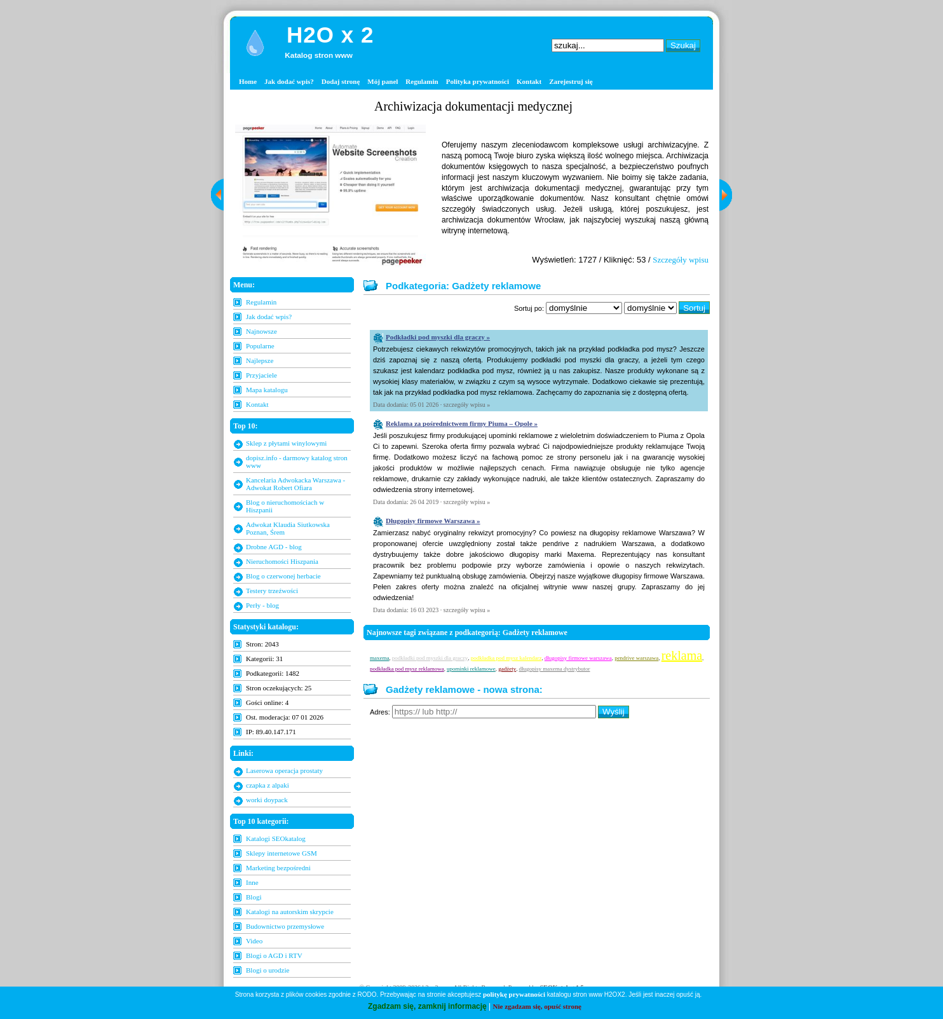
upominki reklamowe (471, 669)
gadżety (507, 669)
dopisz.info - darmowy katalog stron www (297, 461)
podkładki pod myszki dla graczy (430, 658)
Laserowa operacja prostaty (284, 770)
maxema (380, 658)
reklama (681, 655)
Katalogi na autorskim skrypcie (290, 911)
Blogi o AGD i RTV (274, 955)
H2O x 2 (330, 34)
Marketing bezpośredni (278, 868)
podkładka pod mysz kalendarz (506, 658)
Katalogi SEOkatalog (276, 838)
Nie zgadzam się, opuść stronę (537, 1006)
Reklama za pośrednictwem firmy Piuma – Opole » (462, 423)
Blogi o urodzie (267, 970)
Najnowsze (261, 331)
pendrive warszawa (636, 658)
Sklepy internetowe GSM (281, 853)
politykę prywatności (514, 994)
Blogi (253, 897)
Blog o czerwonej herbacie (283, 576)
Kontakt (529, 81)
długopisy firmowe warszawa (578, 658)
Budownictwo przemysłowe (285, 926)
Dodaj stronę (341, 81)
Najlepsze (259, 360)
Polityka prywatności (477, 81)
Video (254, 941)
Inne (252, 882)
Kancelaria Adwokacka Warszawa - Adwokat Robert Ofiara (295, 483)
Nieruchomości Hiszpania (282, 561)
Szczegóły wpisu (681, 259)
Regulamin (421, 81)
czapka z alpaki (267, 785)
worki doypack (267, 800)
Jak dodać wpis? (289, 81)
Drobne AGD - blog (274, 547)
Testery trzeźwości (272, 590)
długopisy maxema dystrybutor (554, 669)
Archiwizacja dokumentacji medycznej (473, 106)
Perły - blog (262, 605)
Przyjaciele (261, 375)
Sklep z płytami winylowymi (286, 443)
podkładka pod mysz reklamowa (407, 669)
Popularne (260, 346)
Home (248, 81)
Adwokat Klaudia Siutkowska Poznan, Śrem (288, 528)
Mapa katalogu (267, 389)
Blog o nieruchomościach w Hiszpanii (285, 506)
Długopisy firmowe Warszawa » (433, 520)
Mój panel (382, 81)
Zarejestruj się (571, 81)
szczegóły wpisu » (467, 404)
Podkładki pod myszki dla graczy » (438, 337)
